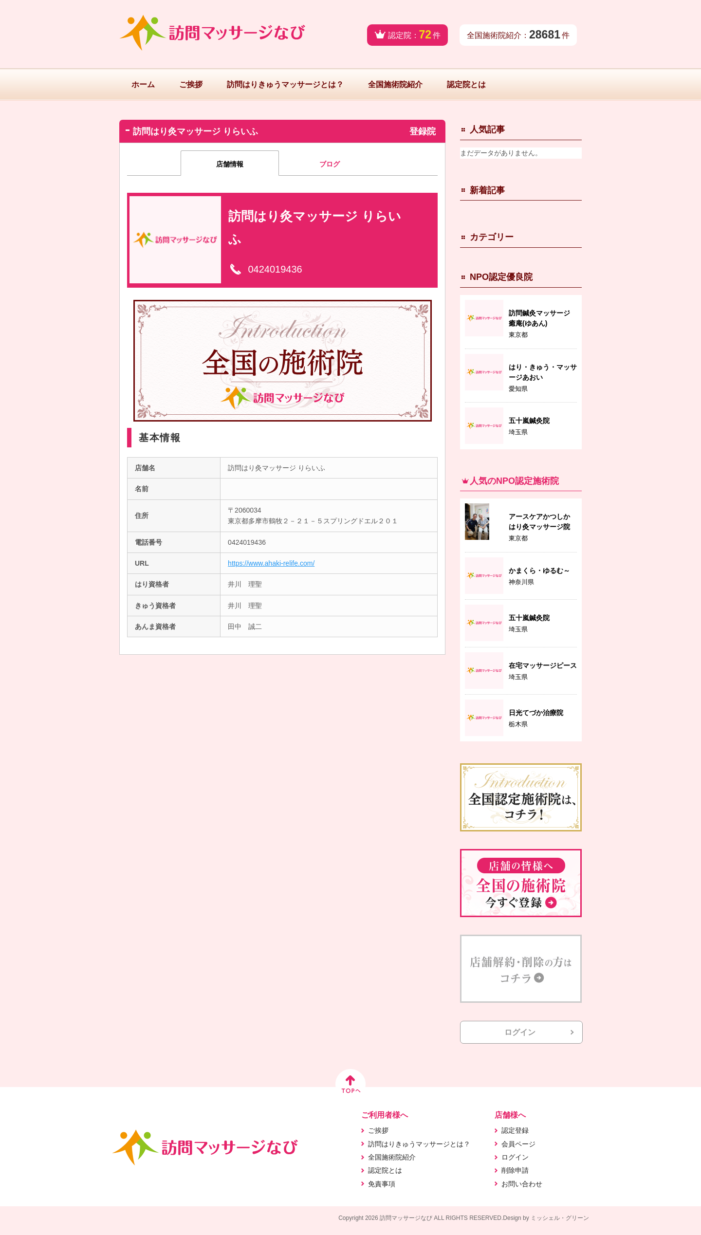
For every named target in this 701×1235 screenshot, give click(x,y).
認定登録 (515, 1130)
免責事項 (381, 1184)
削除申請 (515, 1170)
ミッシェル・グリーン (560, 1218)
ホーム (143, 84)
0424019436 (275, 269)
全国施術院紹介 (395, 84)
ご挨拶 (191, 84)
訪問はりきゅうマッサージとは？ (285, 84)
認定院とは (466, 84)
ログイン (519, 1032)
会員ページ (518, 1144)
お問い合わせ (521, 1184)
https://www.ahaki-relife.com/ (271, 563)
